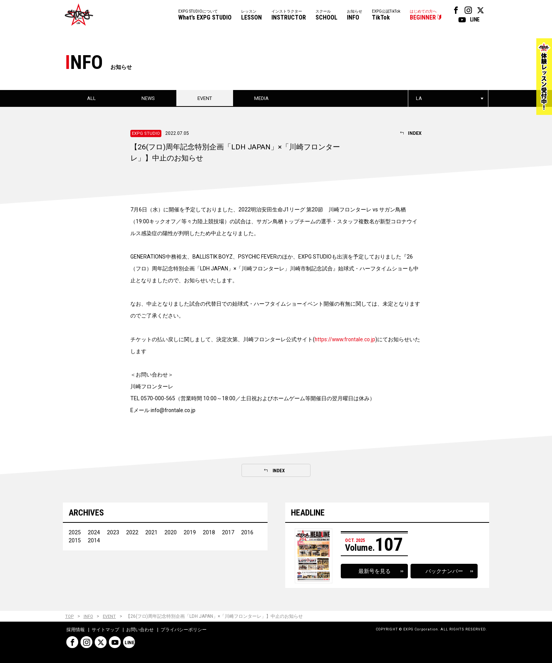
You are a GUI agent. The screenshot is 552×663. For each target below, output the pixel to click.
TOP (69, 616)
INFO (89, 616)
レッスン (251, 15)
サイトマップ (105, 630)
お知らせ (354, 15)
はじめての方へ (423, 15)
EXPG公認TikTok (386, 15)
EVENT (110, 616)
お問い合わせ (140, 630)
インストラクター (288, 15)
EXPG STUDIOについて (205, 15)
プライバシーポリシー (184, 630)
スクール (326, 15)
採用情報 (75, 630)
